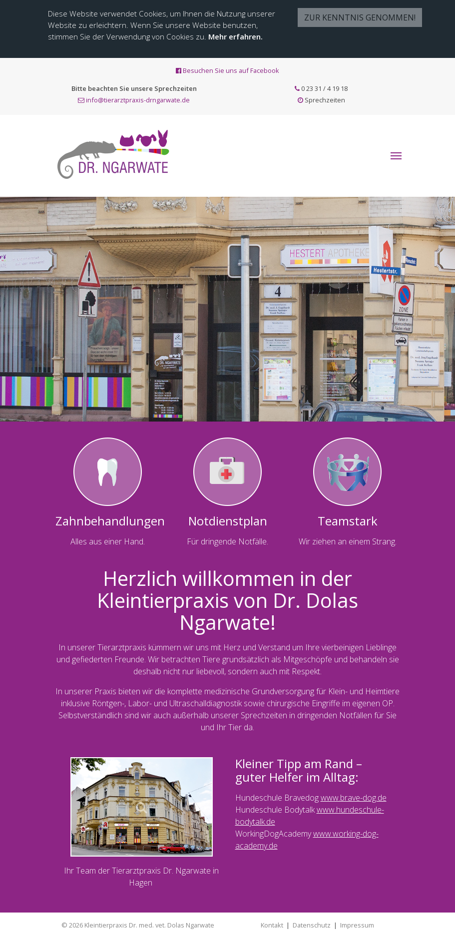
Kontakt (272, 925)
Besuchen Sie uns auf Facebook (227, 70)
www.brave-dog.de (354, 797)
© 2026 (137, 925)
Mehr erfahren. (235, 36)
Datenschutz (312, 925)
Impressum (357, 925)
